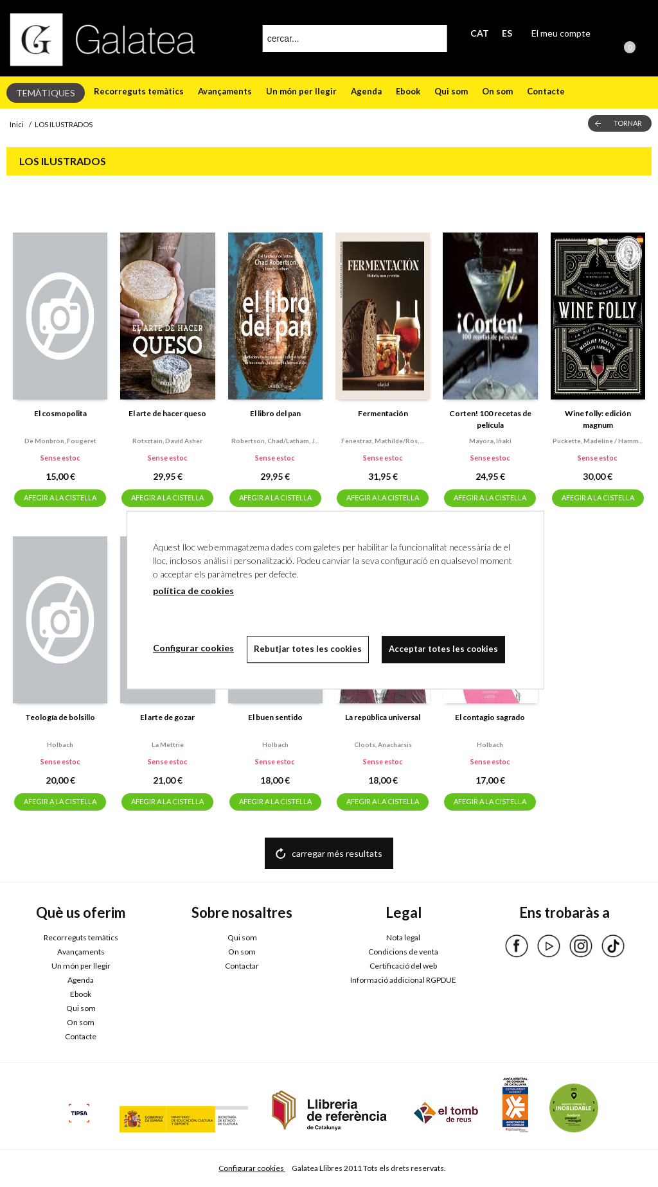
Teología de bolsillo (60, 717)
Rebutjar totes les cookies (308, 649)
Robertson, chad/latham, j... (275, 440)
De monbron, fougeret (60, 440)
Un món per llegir (301, 91)
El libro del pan (275, 413)
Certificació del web (403, 966)
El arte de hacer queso (167, 413)
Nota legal (403, 937)
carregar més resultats (337, 853)
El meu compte (561, 33)
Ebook (408, 91)
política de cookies (193, 590)
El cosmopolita (60, 413)
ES (507, 33)
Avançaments (225, 91)
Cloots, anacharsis (383, 744)
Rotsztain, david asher (167, 440)
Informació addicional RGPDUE (403, 980)
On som (497, 91)
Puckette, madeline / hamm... (598, 440)
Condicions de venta (403, 951)
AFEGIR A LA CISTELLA (60, 497)
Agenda (366, 91)
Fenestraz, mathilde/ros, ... (382, 440)
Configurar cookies (251, 1168)
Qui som (451, 91)
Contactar (242, 966)
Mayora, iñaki (490, 440)
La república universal (382, 717)
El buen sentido (275, 717)
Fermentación (383, 413)
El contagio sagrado (490, 717)
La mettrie (168, 744)
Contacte (546, 91)
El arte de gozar (167, 717)
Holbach (60, 744)
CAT (479, 33)
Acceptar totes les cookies (443, 649)
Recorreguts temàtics (139, 91)
